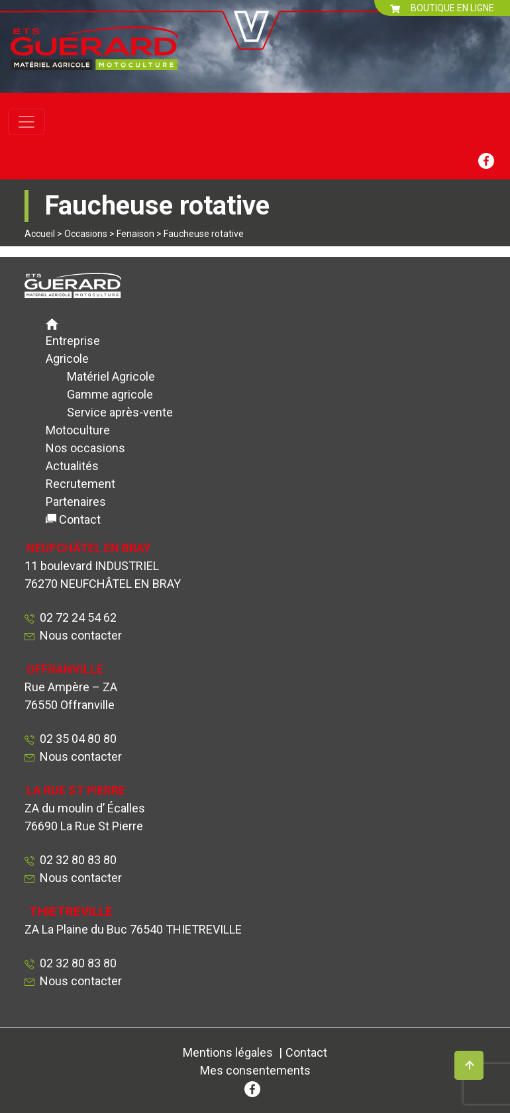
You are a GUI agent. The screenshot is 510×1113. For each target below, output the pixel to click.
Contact (80, 519)
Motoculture (78, 430)
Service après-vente (120, 412)
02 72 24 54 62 (75, 617)
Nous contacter (81, 635)
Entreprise (73, 341)
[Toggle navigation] (26, 122)
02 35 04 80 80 (75, 739)
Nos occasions (85, 448)
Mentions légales (228, 1052)
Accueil (40, 233)
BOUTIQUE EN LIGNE (442, 8)
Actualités (72, 466)
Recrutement (80, 484)
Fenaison (135, 233)
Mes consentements (255, 1070)
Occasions (85, 233)
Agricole (67, 358)
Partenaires (76, 501)
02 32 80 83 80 (75, 860)
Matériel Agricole (111, 376)
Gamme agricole (110, 394)
